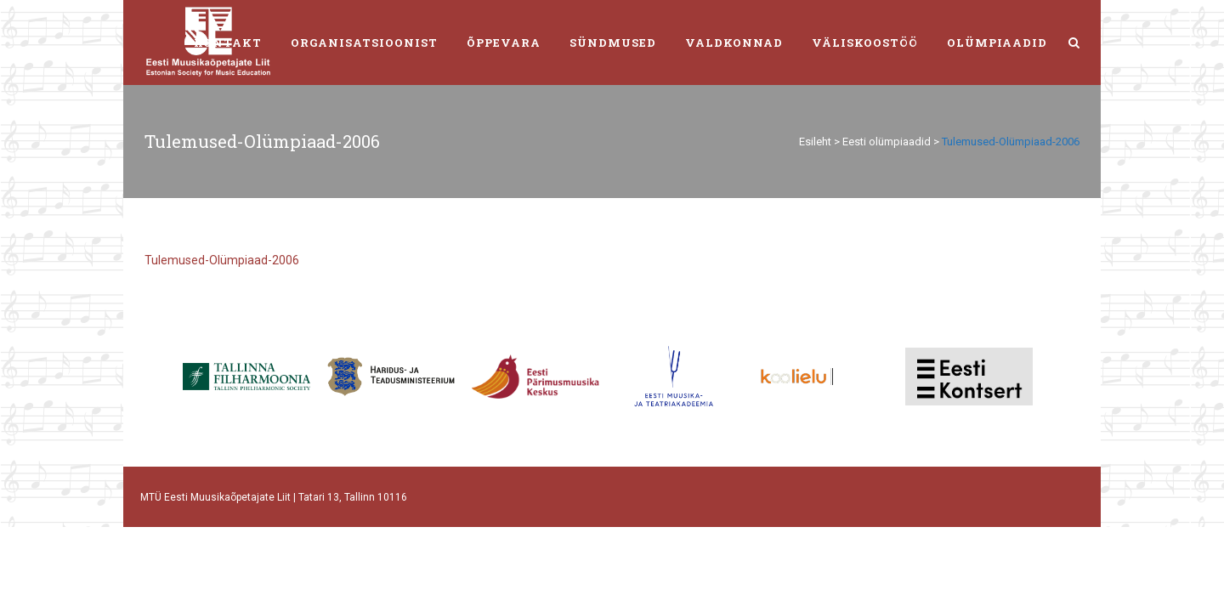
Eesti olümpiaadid (886, 141)
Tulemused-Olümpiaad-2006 (221, 260)
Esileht (815, 141)
